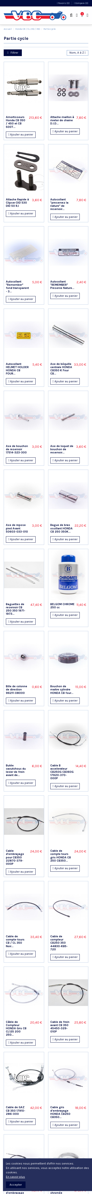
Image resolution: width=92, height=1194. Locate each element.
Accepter (16, 1184)
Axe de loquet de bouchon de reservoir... (61, 449)
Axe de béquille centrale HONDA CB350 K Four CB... (61, 368)
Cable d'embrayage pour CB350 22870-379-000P (15, 857)
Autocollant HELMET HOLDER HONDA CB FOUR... (17, 368)
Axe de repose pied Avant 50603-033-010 (17, 528)
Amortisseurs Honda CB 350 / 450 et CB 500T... (15, 122)
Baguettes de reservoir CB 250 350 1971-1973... (15, 609)
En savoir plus (15, 1177)
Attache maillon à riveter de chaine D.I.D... (62, 120)
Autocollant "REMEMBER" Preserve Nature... (62, 285)
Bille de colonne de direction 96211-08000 (16, 689)
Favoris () (63, 3)
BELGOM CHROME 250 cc (62, 605)
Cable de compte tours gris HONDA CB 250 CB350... (60, 855)
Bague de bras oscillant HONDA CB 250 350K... (61, 528)
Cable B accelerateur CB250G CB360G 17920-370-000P (62, 772)
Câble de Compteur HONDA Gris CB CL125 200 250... (16, 1028)
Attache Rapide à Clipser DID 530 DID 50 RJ (17, 203)
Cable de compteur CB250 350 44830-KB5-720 (59, 943)
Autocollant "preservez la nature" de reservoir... (59, 204)
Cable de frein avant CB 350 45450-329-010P (59, 1026)
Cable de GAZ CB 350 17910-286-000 (15, 1110)
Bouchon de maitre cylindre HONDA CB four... (61, 689)
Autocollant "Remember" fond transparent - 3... (17, 286)
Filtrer (12, 52)
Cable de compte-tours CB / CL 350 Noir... (15, 941)
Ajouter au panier (20, 134)
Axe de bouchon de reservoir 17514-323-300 (17, 449)
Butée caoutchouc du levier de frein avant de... (16, 770)
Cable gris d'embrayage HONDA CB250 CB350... (60, 1112)
